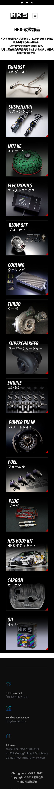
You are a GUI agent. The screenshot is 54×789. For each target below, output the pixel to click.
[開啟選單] (35, 15)
